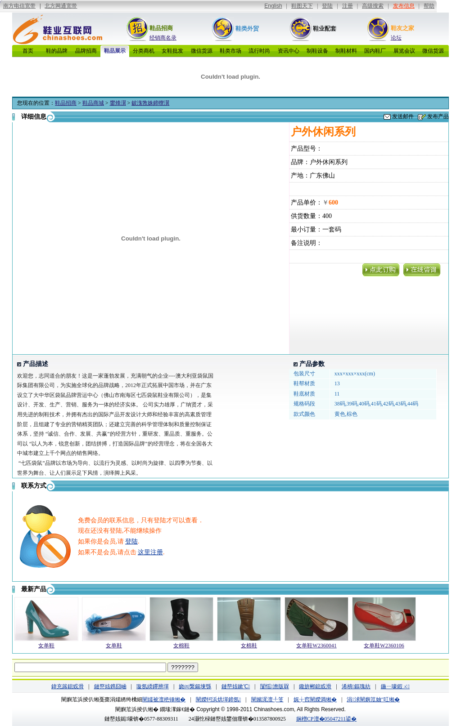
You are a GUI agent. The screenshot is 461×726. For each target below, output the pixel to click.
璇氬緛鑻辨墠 (152, 686)
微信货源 (201, 51)
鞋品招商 (161, 28)
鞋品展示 (115, 51)
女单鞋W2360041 (316, 645)
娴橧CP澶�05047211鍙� (326, 719)
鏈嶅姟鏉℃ (235, 686)
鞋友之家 (402, 28)
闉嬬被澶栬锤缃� (163, 699)
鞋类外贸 (247, 28)
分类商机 (143, 51)
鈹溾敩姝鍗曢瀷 (150, 103)
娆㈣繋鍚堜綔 (195, 686)
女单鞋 (46, 645)
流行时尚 (259, 51)
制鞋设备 (317, 51)
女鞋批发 (172, 51)
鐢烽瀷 (118, 103)
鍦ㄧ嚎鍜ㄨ (395, 686)
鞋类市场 (230, 51)
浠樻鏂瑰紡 (356, 686)
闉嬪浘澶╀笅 (267, 699)
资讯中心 (288, 51)
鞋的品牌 (57, 51)
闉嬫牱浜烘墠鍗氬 (218, 699)
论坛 (396, 38)
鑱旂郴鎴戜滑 (315, 686)
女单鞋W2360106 (384, 645)
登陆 (131, 541)
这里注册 (150, 552)
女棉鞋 (181, 645)
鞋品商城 (93, 103)
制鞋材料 (346, 51)
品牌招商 (86, 51)
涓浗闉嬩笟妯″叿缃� (373, 699)
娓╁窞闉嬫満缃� (315, 699)
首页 (28, 51)
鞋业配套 (324, 28)
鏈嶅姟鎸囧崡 (110, 686)
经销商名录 (162, 38)
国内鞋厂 (375, 51)
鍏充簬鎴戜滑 (67, 686)
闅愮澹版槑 (274, 686)
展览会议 (404, 51)
